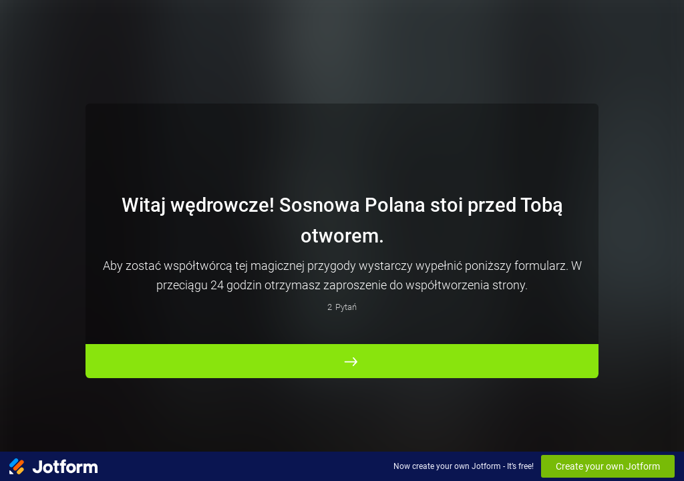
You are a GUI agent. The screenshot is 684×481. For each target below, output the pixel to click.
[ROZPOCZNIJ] (342, 360)
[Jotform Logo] (53, 466)
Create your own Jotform (608, 466)
